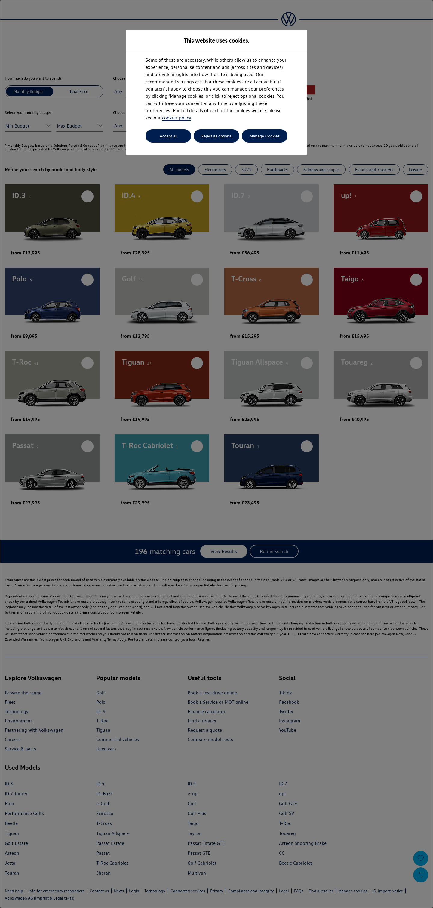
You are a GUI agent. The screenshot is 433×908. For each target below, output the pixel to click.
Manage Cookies (265, 136)
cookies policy (176, 118)
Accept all (168, 136)
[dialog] (216, 454)
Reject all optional (216, 136)
